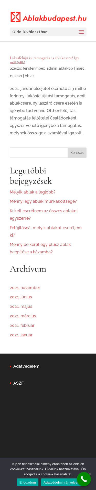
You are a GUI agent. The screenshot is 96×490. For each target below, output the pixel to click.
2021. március (23, 315)
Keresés (77, 153)
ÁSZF (18, 383)
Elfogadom (27, 482)
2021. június (21, 296)
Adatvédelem (26, 366)
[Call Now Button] (84, 479)
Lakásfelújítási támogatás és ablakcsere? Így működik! (44, 60)
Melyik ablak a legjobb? (33, 192)
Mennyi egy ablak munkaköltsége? (43, 201)
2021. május (21, 306)
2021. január (21, 334)
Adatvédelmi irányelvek (61, 482)
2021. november (25, 287)
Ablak (30, 76)
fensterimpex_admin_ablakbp (48, 68)
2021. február (22, 325)
